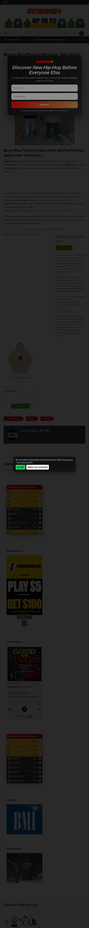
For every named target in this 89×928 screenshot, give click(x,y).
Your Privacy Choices (24, 462)
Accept (20, 467)
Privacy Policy (67, 460)
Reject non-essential (37, 467)
